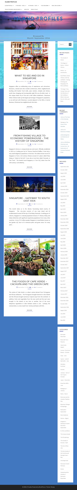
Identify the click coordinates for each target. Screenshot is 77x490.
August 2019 (64, 199)
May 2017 (63, 281)
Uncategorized (64, 460)
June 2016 (63, 317)
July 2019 (63, 202)
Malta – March (64, 394)
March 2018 (63, 248)
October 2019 (64, 192)
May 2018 (63, 241)
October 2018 (64, 225)
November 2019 (64, 189)
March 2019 (63, 212)
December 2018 (64, 219)
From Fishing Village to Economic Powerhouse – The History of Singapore (29, 138)
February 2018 (64, 251)
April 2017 (63, 284)
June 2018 (63, 238)
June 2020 (63, 179)
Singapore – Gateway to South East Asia (29, 199)
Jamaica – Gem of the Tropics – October (65, 374)
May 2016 (63, 320)
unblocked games (65, 135)
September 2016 (65, 307)
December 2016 (64, 297)
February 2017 (64, 291)
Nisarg (53, 487)
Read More (30, 106)
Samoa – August (65, 418)
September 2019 (65, 196)
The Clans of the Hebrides (64, 124)
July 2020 (63, 176)
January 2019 (64, 215)
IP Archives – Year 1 (33, 5)
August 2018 (64, 232)
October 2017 (64, 264)
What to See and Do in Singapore (29, 77)
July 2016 (63, 313)
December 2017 (64, 258)
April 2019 (63, 209)
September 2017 (65, 268)
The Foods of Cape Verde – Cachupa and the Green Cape (29, 282)
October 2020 (64, 170)
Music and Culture (56, 5)
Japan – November (65, 380)
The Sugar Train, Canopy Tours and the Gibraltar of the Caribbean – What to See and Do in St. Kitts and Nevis (65, 95)
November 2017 (64, 261)
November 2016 (64, 300)
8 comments (39, 204)
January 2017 (64, 294)
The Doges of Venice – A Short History (65, 65)
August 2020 (64, 173)
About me (26, 9)
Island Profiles (11, 2)
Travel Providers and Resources (13, 9)
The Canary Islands (65, 434)
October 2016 (64, 304)
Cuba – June (64, 355)
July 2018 (63, 235)
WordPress (42, 487)
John (32, 81)
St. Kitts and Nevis (65, 431)
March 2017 (63, 287)
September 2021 (65, 166)
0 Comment (39, 81)
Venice (62, 469)
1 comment (39, 144)
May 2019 (63, 206)
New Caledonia (64, 415)
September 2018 (65, 228)
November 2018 (64, 222)
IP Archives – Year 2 (20, 5)
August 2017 (64, 271)
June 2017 (63, 277)
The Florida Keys (65, 437)
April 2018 (63, 245)
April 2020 (63, 183)
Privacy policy (34, 9)
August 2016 (64, 310)
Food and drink (44, 5)
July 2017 (63, 274)
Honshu (62, 369)
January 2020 (64, 186)
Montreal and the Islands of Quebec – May (65, 399)
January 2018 (64, 255)
